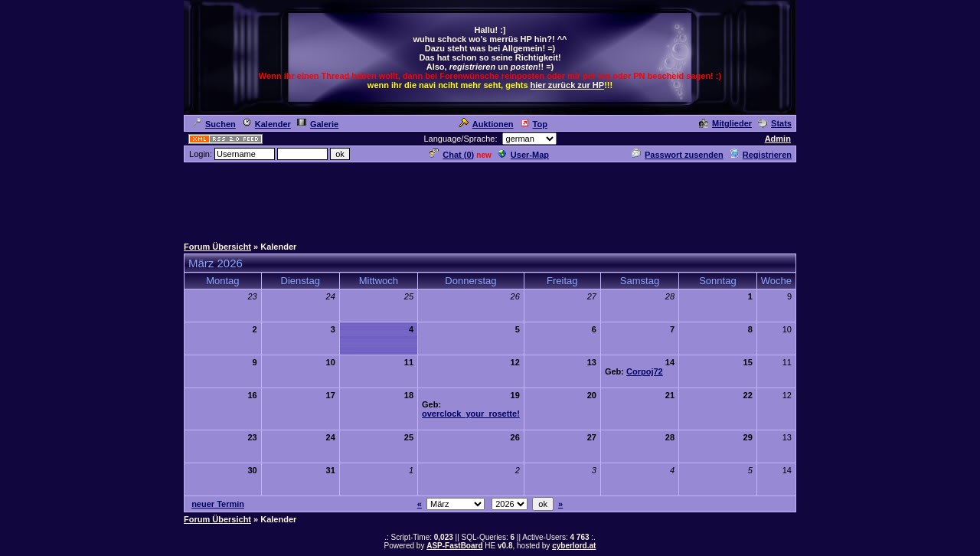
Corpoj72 (644, 371)
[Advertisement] (490, 198)
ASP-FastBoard (454, 545)
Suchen (214, 124)
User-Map (523, 154)
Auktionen (486, 124)
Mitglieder (725, 123)
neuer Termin (217, 504)
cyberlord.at (574, 545)
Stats (775, 123)
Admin (778, 138)
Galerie (317, 124)
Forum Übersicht (217, 246)
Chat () (452, 154)
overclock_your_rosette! (471, 413)
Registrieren (761, 154)
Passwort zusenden (678, 154)
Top (533, 124)
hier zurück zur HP (568, 85)
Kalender (266, 124)
